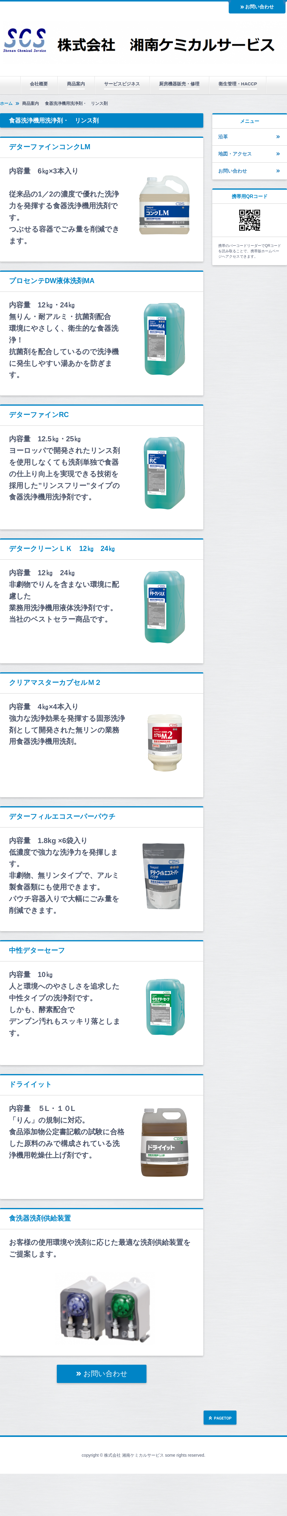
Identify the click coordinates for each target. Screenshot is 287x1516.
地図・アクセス (235, 153)
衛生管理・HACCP (238, 83)
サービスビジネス (122, 83)
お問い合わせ (259, 6)
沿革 (223, 136)
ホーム (6, 103)
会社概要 (39, 83)
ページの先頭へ (220, 1418)
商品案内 (76, 83)
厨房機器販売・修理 (179, 83)
